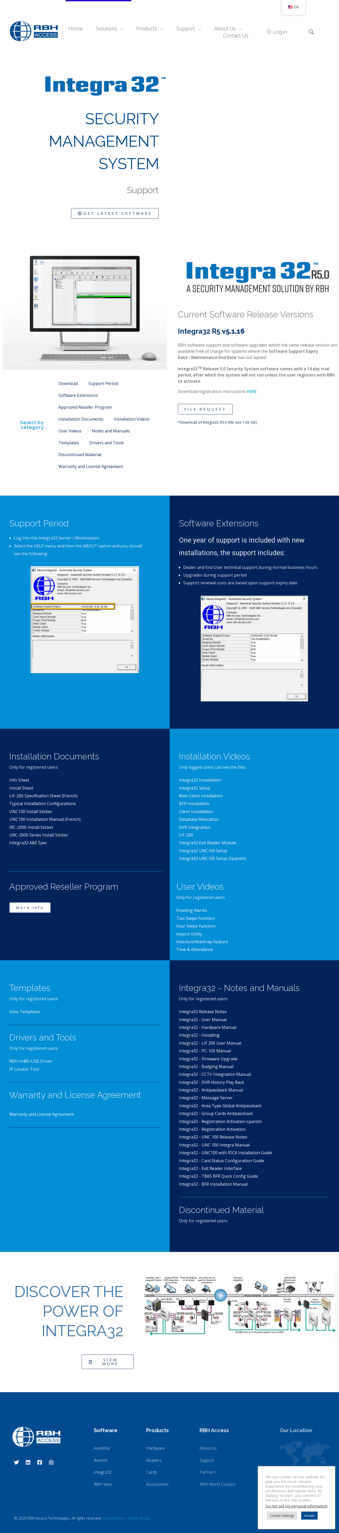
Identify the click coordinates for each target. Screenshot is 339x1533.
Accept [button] (309, 1515)
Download (68, 383)
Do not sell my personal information (296, 1506)
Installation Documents (80, 419)
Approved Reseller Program (85, 407)
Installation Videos (132, 419)
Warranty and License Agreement (90, 466)
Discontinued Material (79, 454)
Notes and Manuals (111, 431)
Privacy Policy (113, 1518)
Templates (68, 443)
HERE (252, 391)
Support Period (103, 383)
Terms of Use (139, 1518)
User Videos (70, 431)
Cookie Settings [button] (282, 1515)
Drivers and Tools (106, 443)
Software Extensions (78, 395)
